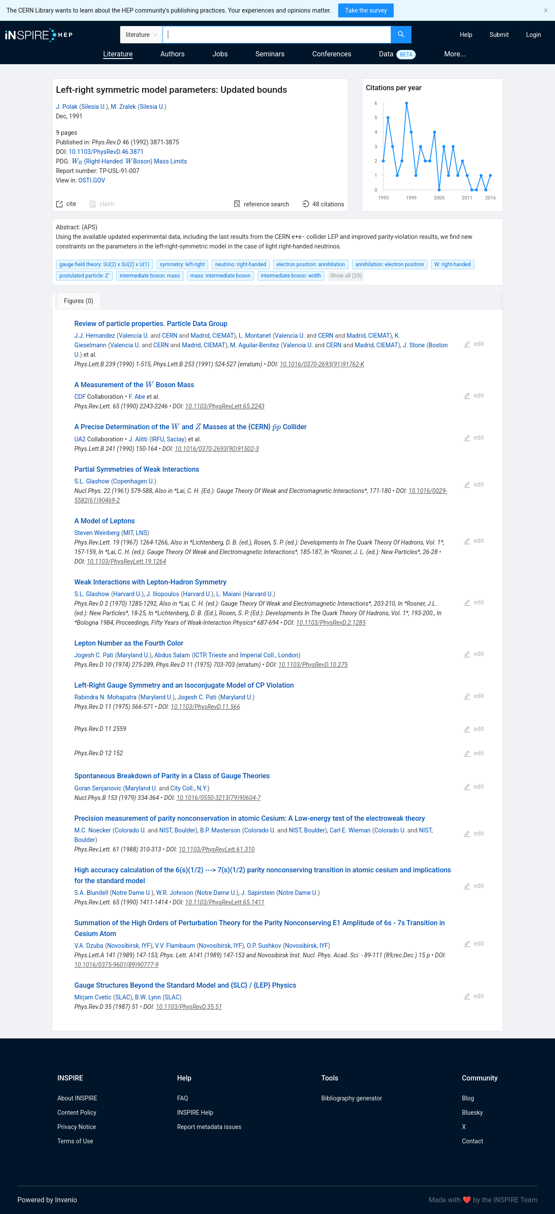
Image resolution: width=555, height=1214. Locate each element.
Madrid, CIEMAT (212, 335)
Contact (472, 1141)
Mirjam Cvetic (92, 997)
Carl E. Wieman (350, 830)
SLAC (122, 997)
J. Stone (414, 345)
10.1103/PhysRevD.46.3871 (106, 151)
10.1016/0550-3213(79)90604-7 (218, 797)
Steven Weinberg (96, 532)
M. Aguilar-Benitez (254, 345)
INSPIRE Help (195, 1112)
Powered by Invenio (47, 1200)
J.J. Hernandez (94, 335)
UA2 (79, 439)
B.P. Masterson (220, 830)
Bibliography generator (351, 1098)
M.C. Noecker (92, 830)
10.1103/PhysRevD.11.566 (205, 706)
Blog (468, 1098)
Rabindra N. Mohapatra (105, 697)
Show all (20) (346, 275)
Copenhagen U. (133, 481)
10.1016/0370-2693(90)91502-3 (217, 448)
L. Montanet (254, 335)
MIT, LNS (135, 532)
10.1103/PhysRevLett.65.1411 (224, 902)
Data (386, 54)
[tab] (80, 301)
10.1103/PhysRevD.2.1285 (331, 622)
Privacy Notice (76, 1126)
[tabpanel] (277, 670)
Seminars (269, 54)
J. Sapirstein (257, 892)
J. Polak (67, 106)
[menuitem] (466, 35)
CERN (170, 335)
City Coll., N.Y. (188, 788)
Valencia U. (134, 335)
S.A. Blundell (91, 892)
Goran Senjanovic (97, 788)
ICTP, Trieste (210, 655)
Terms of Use (75, 1141)
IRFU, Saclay (167, 439)
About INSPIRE (77, 1098)
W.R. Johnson (174, 892)
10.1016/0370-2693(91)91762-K (322, 364)
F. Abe (137, 396)
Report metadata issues (209, 1126)
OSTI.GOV (91, 180)
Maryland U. (133, 655)
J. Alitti (138, 439)
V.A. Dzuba (88, 945)
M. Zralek (123, 106)
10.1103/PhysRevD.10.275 (313, 664)
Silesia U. (93, 106)
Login (533, 34)
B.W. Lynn (148, 997)
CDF (79, 396)
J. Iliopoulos (163, 594)
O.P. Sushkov (264, 945)
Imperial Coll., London (269, 655)
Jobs (220, 54)
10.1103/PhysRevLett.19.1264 (126, 561)
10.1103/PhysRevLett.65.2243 (224, 406)
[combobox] (277, 34)
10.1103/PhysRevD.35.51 (189, 1006)
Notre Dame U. (131, 892)
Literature (118, 54)
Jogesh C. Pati (93, 655)
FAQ (182, 1098)
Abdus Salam (172, 655)
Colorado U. (130, 830)
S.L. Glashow (91, 481)
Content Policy (76, 1112)
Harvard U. (127, 594)
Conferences (331, 54)
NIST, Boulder (177, 830)
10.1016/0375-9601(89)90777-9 (116, 964)
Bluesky (472, 1112)
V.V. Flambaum (175, 945)
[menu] (484, 35)
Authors (172, 54)
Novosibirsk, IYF (128, 945)
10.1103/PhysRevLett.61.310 (217, 849)
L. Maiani (228, 594)
